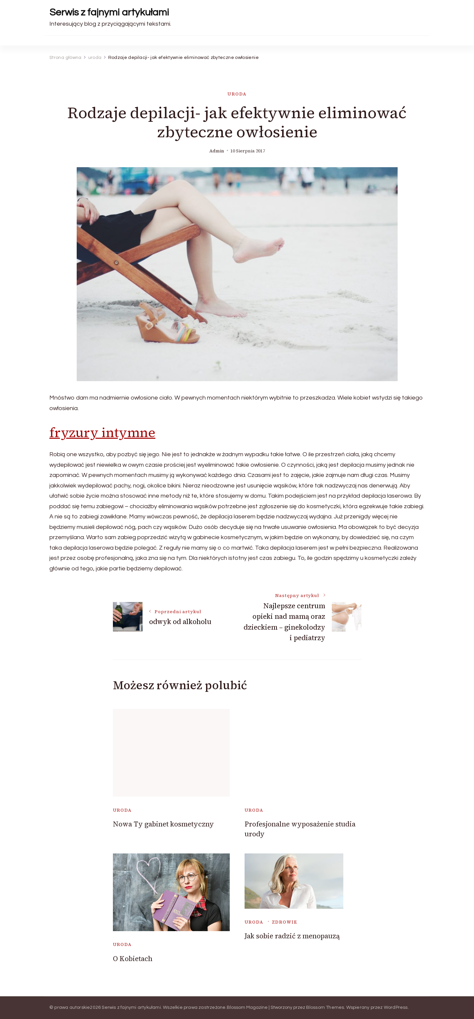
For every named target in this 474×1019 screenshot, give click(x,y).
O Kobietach (132, 958)
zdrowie (284, 922)
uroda (236, 94)
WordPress (396, 1007)
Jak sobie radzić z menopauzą (292, 936)
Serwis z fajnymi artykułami (109, 12)
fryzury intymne (102, 432)
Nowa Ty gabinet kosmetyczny (163, 824)
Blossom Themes (325, 1007)
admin (216, 151)
